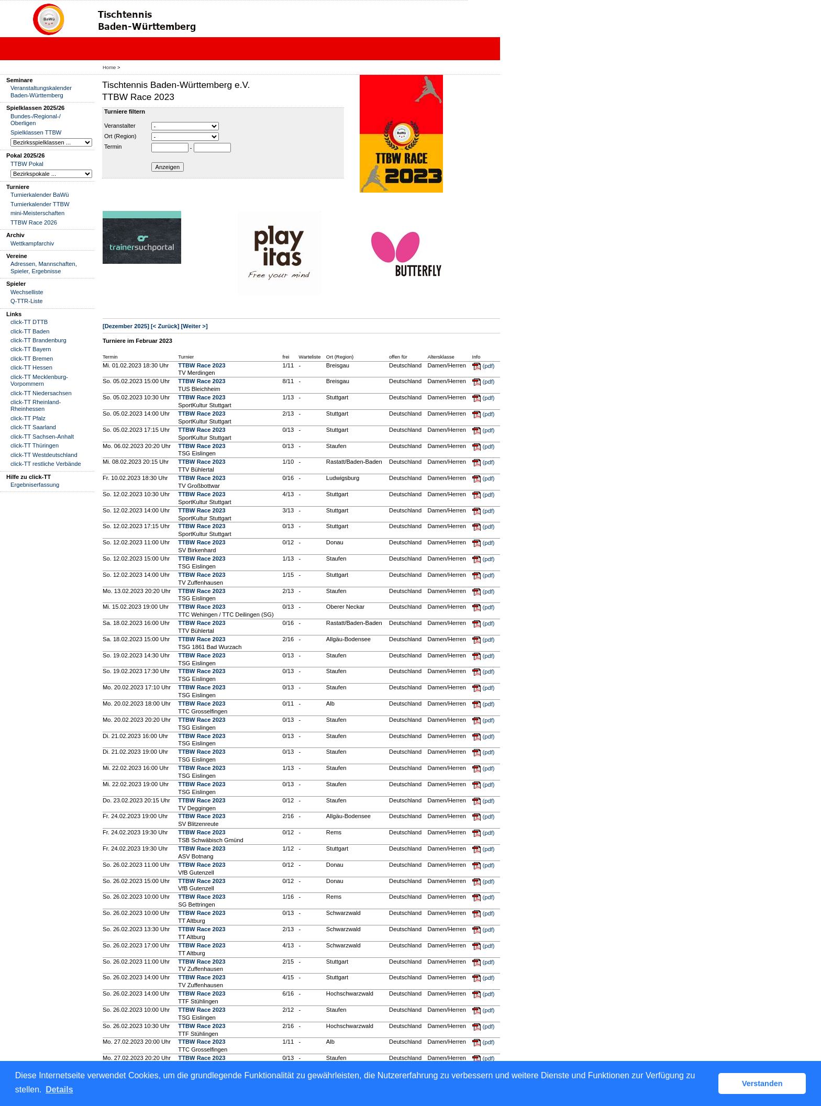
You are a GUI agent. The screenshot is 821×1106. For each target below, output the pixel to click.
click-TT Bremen (31, 358)
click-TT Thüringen (34, 445)
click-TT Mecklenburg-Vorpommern (39, 380)
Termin (113, 146)
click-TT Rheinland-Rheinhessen (35, 405)
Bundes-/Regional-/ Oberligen (35, 119)
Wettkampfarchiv (32, 243)
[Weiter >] (194, 326)
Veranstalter (120, 125)
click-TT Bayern (30, 349)
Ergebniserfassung (34, 485)
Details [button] (59, 1089)
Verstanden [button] (762, 1083)
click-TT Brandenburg (38, 340)
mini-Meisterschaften (37, 213)
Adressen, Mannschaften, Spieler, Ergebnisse (43, 267)
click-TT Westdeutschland (43, 455)
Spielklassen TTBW (35, 132)
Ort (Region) (120, 136)
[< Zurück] (165, 326)
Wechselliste (26, 292)
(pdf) (489, 366)
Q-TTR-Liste (26, 301)
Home (109, 67)
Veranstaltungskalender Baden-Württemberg (41, 91)
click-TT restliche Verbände (45, 464)
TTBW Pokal (26, 164)
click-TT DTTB (29, 322)
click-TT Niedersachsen (41, 393)
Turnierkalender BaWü (39, 195)
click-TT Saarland (33, 427)
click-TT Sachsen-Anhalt (42, 436)
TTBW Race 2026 (33, 222)
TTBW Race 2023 (201, 365)
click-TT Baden (29, 331)
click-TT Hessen (31, 367)
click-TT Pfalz (28, 418)
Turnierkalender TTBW (40, 204)
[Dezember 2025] (126, 326)
